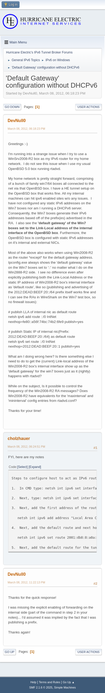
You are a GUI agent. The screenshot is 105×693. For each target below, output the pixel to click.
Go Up (9, 652)
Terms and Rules (49, 682)
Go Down (12, 107)
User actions (88, 107)
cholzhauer (19, 438)
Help (33, 682)
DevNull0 (17, 120)
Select (22, 467)
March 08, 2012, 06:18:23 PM (26, 128)
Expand (35, 467)
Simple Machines (65, 687)
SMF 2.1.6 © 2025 (40, 687)
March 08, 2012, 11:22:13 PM (26, 582)
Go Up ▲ (69, 682)
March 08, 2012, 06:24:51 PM (26, 446)
